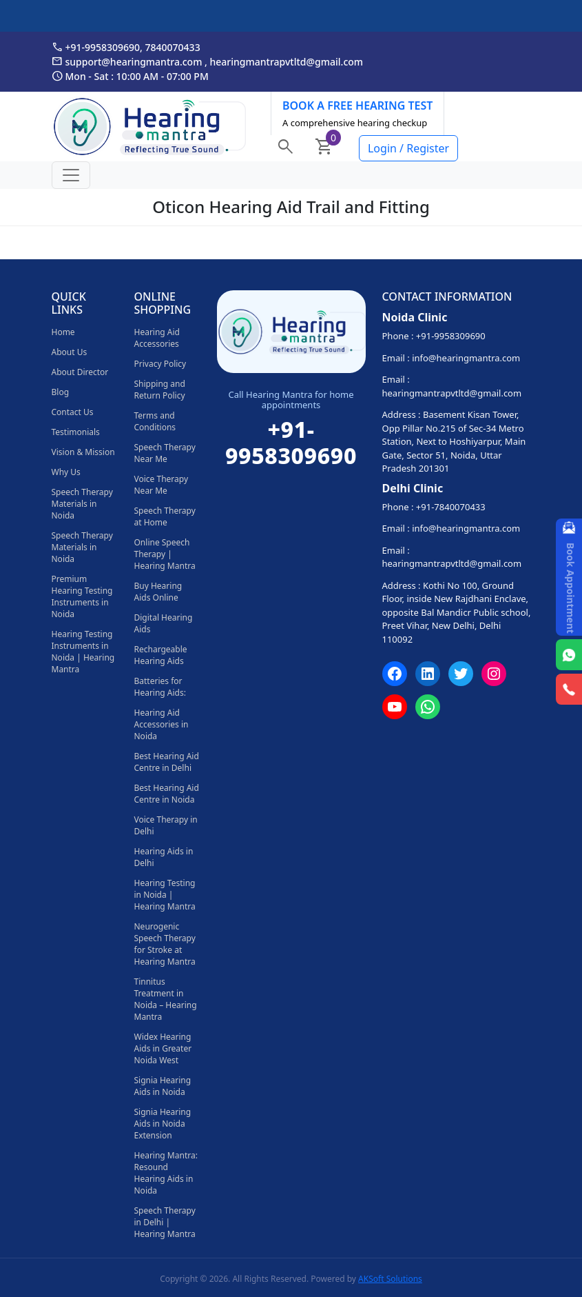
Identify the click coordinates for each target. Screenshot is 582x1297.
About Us (69, 352)
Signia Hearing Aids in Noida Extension (162, 1123)
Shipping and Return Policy (159, 389)
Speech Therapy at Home (165, 516)
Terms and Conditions (155, 421)
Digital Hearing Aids (163, 623)
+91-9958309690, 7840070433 (126, 47)
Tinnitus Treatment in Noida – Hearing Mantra (165, 999)
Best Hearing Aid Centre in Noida (166, 793)
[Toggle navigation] (71, 175)
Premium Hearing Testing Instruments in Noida (82, 596)
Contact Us (73, 412)
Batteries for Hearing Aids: (160, 686)
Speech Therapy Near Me (165, 453)
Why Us (66, 472)
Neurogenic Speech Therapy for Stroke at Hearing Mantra (165, 944)
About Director (80, 372)
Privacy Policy (160, 364)
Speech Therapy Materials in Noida (82, 503)
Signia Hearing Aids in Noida (162, 1086)
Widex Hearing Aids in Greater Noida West (163, 1048)
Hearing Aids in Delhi (164, 857)
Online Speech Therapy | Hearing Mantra (165, 554)
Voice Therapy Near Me (161, 484)
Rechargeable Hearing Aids (160, 655)
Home (63, 332)
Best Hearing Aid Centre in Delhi (166, 762)
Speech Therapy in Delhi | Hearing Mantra (165, 1222)
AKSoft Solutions (390, 1279)
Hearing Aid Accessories (157, 338)
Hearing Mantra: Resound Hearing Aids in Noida (166, 1172)
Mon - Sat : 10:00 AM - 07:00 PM (130, 76)
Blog (61, 392)
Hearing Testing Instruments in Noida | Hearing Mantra (83, 651)
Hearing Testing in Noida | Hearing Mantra (165, 894)
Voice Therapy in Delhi (166, 825)
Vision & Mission (83, 452)
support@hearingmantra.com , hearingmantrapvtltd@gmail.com (208, 61)
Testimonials (76, 432)
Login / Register (408, 148)
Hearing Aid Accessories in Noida (161, 724)
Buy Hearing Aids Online (158, 591)
